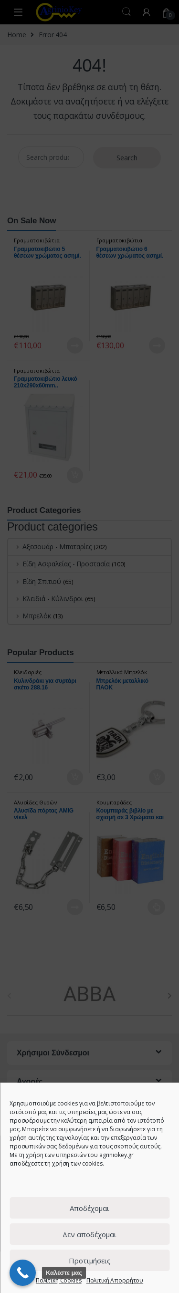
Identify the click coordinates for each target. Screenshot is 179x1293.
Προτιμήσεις (90, 1260)
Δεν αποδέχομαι (89, 1234)
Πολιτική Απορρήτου (114, 1280)
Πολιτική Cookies (59, 1280)
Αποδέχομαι (89, 1208)
